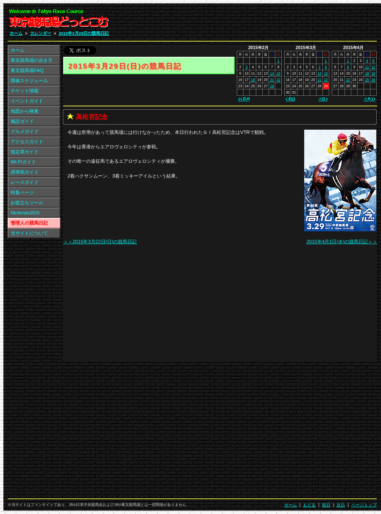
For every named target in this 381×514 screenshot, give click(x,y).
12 (373, 67)
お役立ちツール (27, 202)
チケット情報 (25, 90)
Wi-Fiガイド (23, 161)
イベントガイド (27, 100)
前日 (326, 505)
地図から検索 (25, 111)
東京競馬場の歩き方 (32, 60)
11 (367, 67)
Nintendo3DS (25, 212)
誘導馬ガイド (25, 172)
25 (367, 80)
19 (373, 73)
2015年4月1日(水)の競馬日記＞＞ (341, 241)
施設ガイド (22, 121)
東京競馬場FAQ (27, 70)
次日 (340, 505)
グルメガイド (25, 131)
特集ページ (22, 192)
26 (373, 80)
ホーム (16, 33)
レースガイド (25, 182)
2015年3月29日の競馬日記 (84, 33)
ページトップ (364, 505)
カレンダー (40, 33)
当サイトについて (29, 233)
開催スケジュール (29, 80)
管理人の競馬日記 (29, 222)
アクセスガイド (27, 141)
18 (367, 73)
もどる (309, 505)
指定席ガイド (25, 151)
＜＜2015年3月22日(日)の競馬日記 (100, 241)
